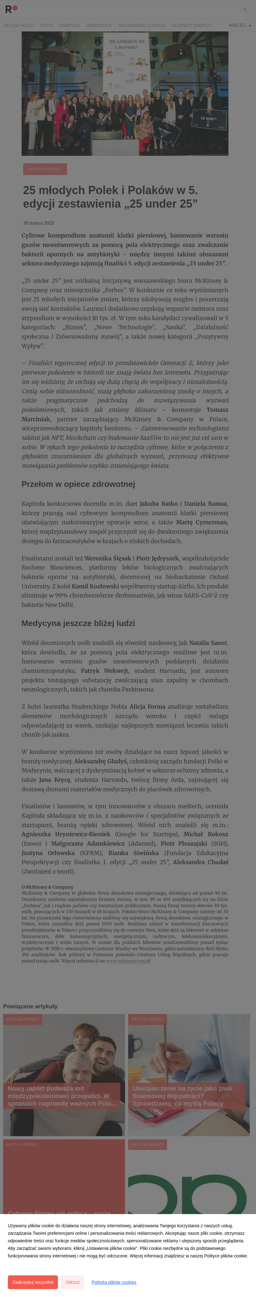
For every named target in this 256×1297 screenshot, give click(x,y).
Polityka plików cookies (113, 1282)
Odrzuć (72, 1282)
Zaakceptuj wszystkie (33, 1282)
